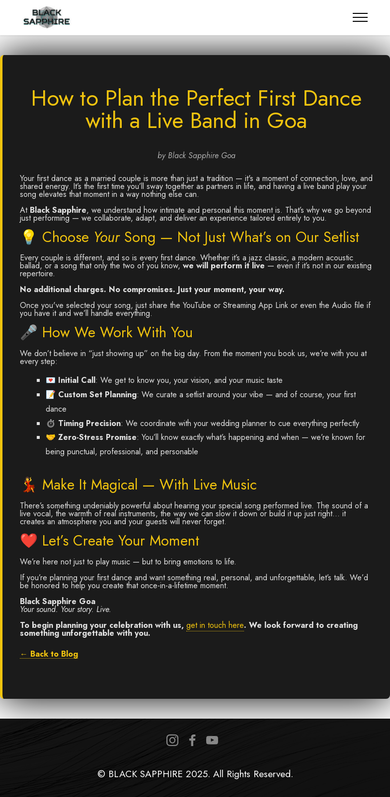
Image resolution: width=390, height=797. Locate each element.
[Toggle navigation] (360, 17)
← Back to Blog (49, 654)
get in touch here (215, 625)
